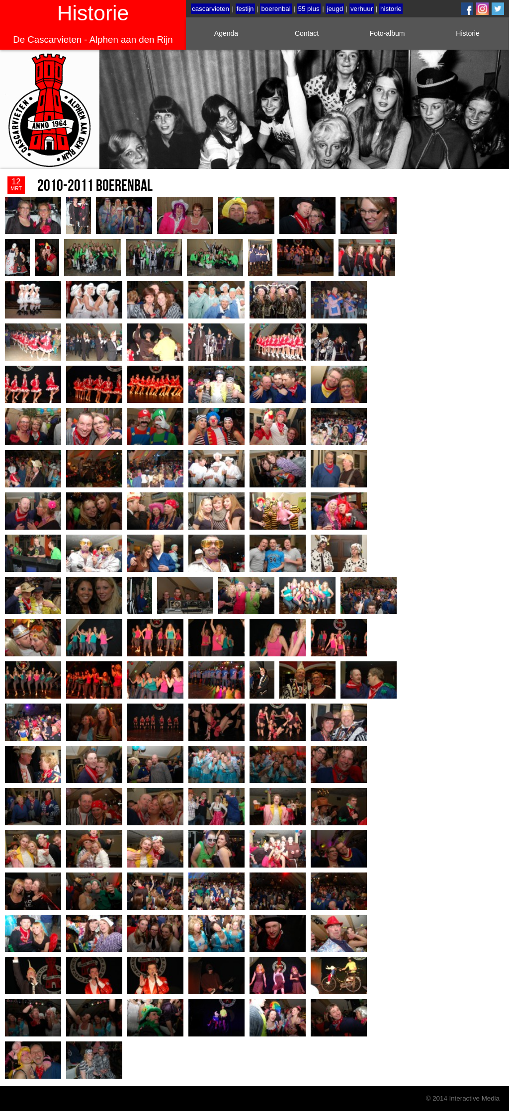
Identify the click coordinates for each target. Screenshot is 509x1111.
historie (391, 8)
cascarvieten (210, 8)
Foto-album (387, 33)
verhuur (361, 8)
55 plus (309, 8)
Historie (467, 33)
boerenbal (275, 8)
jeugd (335, 8)
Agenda (226, 33)
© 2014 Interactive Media (463, 1098)
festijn (245, 8)
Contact (307, 33)
